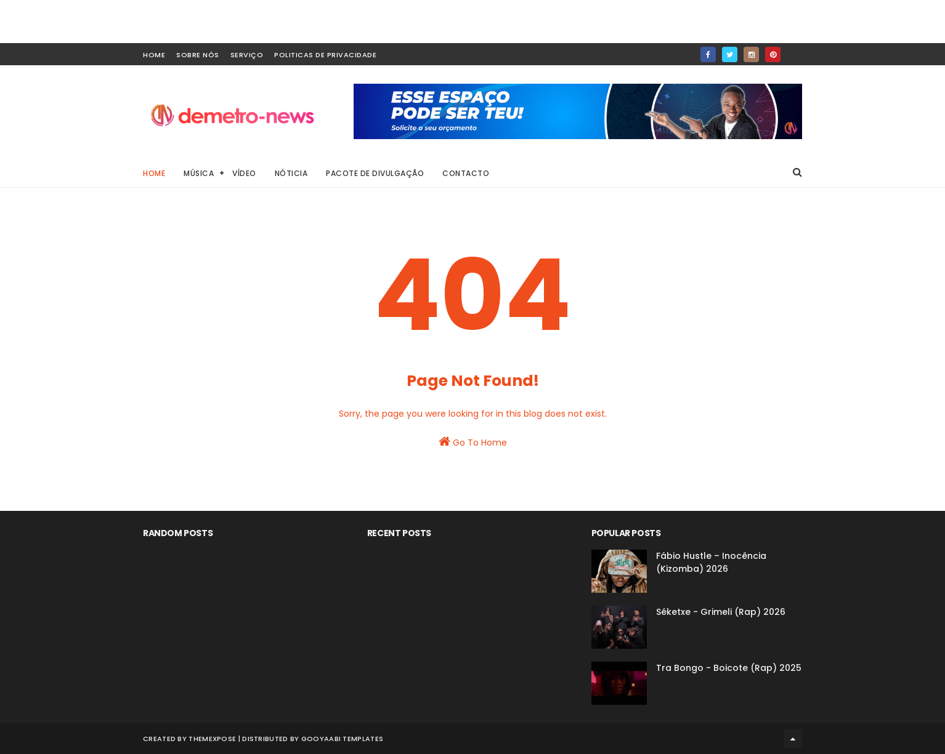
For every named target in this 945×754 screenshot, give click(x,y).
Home (154, 173)
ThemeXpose (212, 739)
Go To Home (473, 442)
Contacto (465, 173)
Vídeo (244, 173)
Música (199, 173)
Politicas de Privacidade (325, 55)
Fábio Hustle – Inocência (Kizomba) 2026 (711, 562)
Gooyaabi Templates (342, 739)
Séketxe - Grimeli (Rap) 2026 (720, 612)
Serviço (247, 55)
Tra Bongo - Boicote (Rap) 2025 (728, 668)
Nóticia (291, 173)
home (154, 55)
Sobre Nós (197, 55)
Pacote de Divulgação (375, 173)
